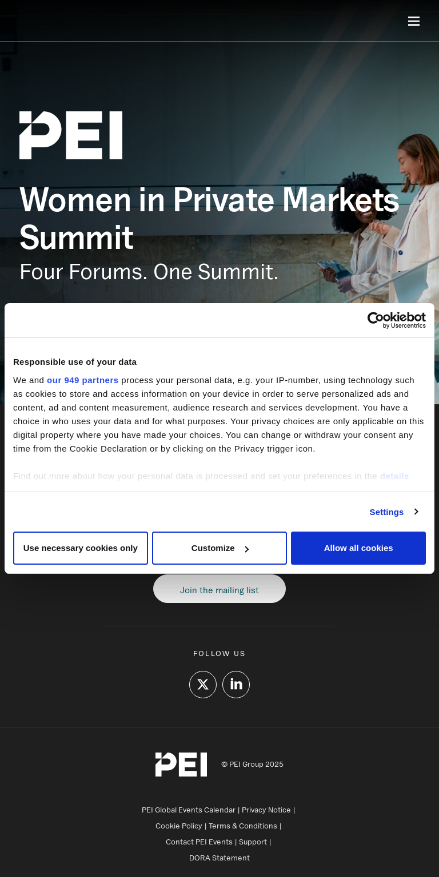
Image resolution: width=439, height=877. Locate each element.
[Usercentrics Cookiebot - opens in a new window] (376, 320)
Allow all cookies (358, 548)
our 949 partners (83, 380)
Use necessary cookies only (80, 548)
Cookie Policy (178, 825)
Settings (387, 512)
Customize (220, 548)
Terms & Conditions (243, 825)
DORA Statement (219, 857)
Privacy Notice (266, 809)
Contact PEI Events (199, 841)
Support (253, 841)
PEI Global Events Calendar (189, 809)
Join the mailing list (219, 590)
